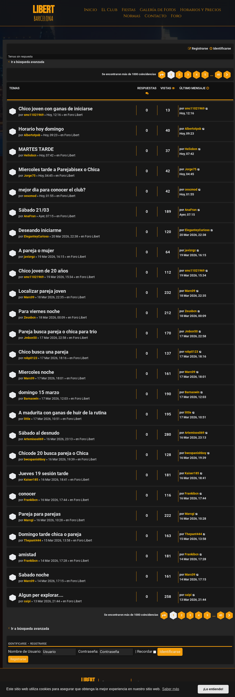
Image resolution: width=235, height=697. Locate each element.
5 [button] (205, 74)
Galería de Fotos (158, 10)
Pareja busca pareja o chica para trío (58, 331)
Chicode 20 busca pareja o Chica (53, 453)
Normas (131, 16)
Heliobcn (30, 155)
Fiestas (128, 10)
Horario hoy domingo (41, 129)
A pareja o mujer (36, 250)
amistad (27, 554)
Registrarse (38, 643)
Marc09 (29, 297)
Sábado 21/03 (34, 210)
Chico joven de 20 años (43, 271)
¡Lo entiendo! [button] (213, 689)
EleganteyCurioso (36, 236)
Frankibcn (31, 500)
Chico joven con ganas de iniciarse (56, 108)
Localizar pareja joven (42, 291)
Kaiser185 (31, 480)
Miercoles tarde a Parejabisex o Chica (59, 169)
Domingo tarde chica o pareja (50, 534)
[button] (161, 75)
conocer (27, 494)
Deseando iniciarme (40, 230)
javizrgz (29, 257)
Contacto (155, 16)
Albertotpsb (32, 135)
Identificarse (17, 643)
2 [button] (179, 74)
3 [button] (188, 74)
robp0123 (30, 358)
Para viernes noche (39, 311)
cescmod (30, 196)
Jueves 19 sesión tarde (43, 473)
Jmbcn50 (30, 338)
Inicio (90, 10)
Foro (176, 16)
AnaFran (30, 216)
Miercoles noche (36, 372)
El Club (109, 10)
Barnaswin (31, 398)
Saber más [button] (170, 689)
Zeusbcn (30, 317)
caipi (27, 601)
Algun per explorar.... (41, 595)
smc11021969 (34, 115)
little (27, 419)
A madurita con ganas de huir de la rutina (62, 412)
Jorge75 (29, 176)
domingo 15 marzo (39, 392)
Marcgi (29, 520)
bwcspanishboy (34, 459)
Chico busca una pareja (43, 352)
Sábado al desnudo (39, 433)
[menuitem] (220, 48)
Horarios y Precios (200, 10)
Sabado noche (34, 575)
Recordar (146, 651)
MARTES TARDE (36, 149)
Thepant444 (32, 540)
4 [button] (196, 74)
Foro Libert (75, 115)
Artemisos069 (33, 439)
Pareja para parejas (40, 514)
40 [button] (218, 74)
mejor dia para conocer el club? (52, 190)
